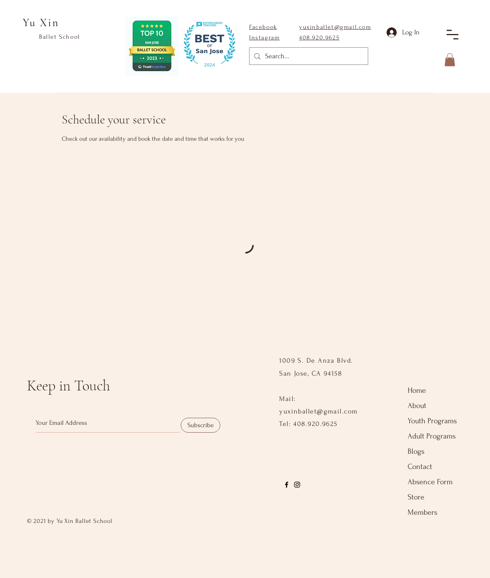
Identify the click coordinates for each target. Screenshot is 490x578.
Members (422, 512)
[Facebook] (286, 485)
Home (417, 390)
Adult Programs (432, 436)
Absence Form (430, 482)
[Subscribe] (200, 425)
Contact (420, 466)
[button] (452, 34)
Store (416, 497)
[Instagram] (297, 485)
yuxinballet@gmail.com (335, 26)
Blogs (416, 451)
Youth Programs (432, 421)
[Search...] (308, 56)
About (417, 405)
